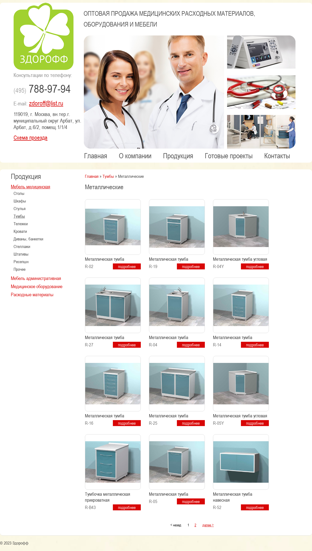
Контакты (277, 156)
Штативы (21, 254)
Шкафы (20, 201)
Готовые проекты (229, 156)
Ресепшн (21, 261)
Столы (19, 193)
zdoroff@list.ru (46, 103)
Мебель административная (36, 278)
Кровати (20, 231)
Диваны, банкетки (28, 238)
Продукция (178, 156)
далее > (208, 525)
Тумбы (19, 216)
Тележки (21, 223)
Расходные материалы (32, 294)
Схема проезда (30, 137)
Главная (95, 156)
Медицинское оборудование (36, 286)
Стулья (20, 208)
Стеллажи (22, 246)
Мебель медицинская (30, 186)
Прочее (20, 269)
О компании (135, 156)
